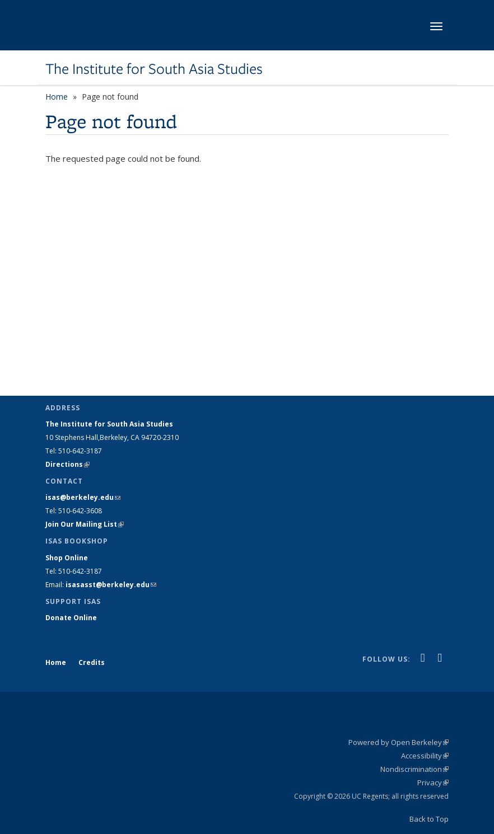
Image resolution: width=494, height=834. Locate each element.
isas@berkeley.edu (82, 497)
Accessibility (425, 756)
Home (56, 96)
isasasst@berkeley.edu (111, 584)
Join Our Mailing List (84, 524)
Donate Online (71, 617)
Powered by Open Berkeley (398, 742)
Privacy (433, 782)
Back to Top (429, 819)
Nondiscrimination (414, 769)
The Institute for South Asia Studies (154, 69)
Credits (91, 662)
